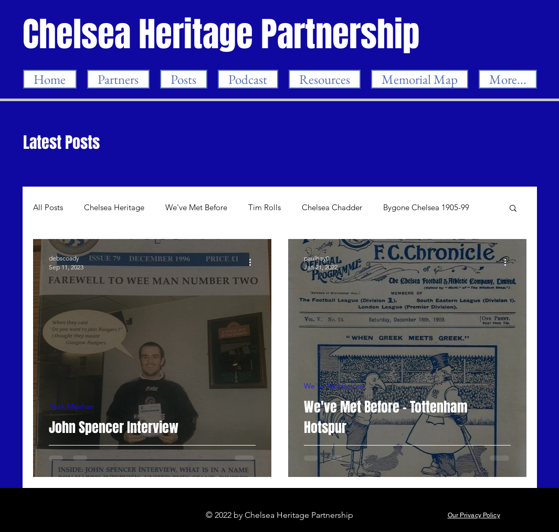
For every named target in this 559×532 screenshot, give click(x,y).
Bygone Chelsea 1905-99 (426, 207)
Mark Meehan (71, 406)
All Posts (48, 207)
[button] (513, 208)
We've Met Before (196, 207)
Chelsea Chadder (332, 207)
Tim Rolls (264, 207)
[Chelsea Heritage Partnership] (222, 34)
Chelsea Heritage (114, 207)
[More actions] (254, 262)
